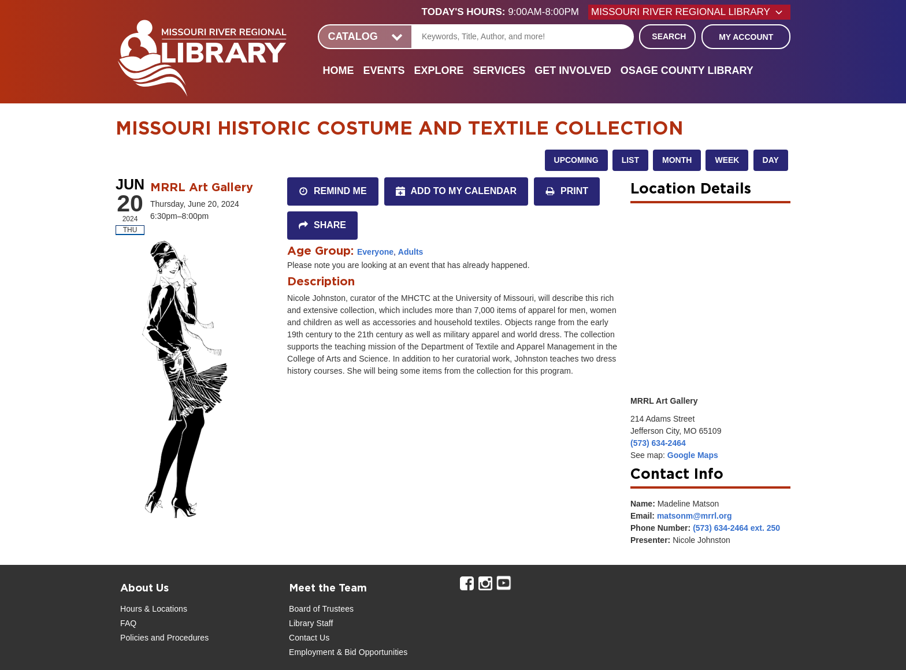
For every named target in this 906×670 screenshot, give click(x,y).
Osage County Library (687, 70)
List (630, 160)
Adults (411, 251)
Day (771, 160)
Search (669, 36)
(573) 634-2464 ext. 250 (736, 528)
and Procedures (178, 637)
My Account (746, 37)
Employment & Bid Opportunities (348, 652)
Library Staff (311, 623)
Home (338, 70)
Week (727, 160)
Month (677, 160)
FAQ (128, 623)
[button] (505, 12)
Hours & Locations (153, 608)
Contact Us (309, 637)
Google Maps (692, 455)
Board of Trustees (321, 608)
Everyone (375, 251)
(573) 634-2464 (658, 443)
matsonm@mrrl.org (694, 515)
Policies (134, 637)
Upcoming (576, 160)
